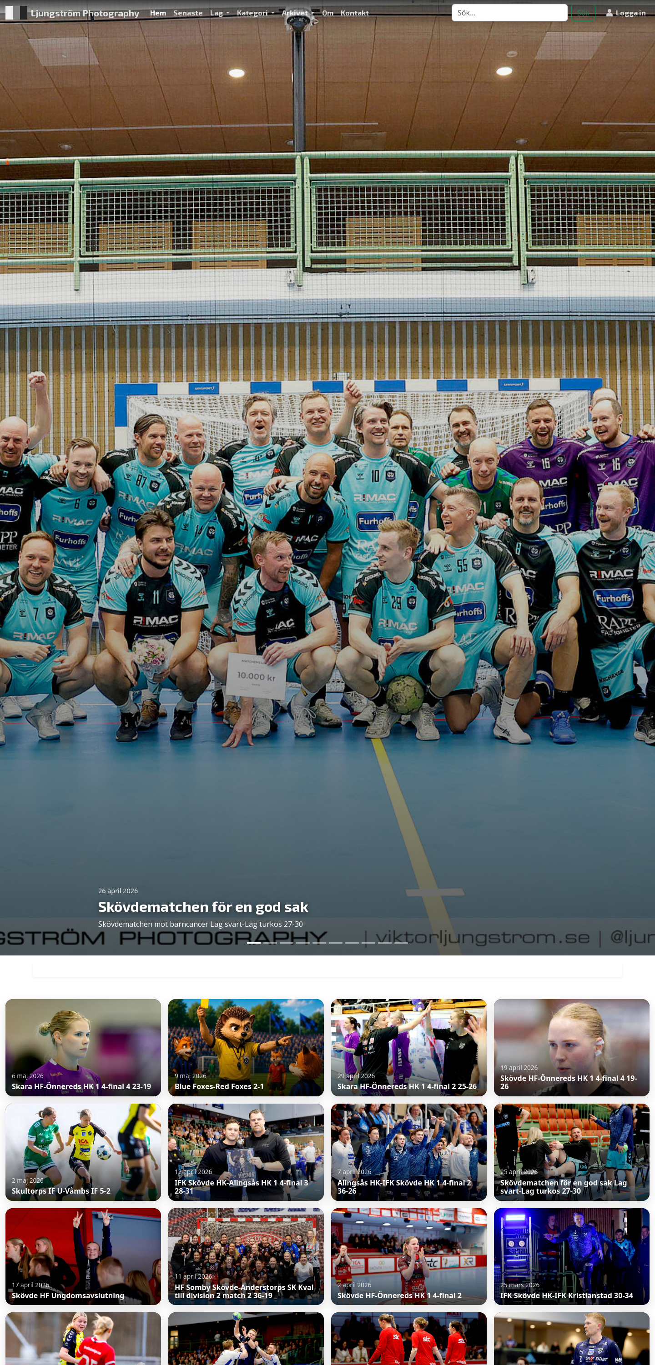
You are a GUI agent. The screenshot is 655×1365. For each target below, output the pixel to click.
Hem (158, 12)
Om (327, 12)
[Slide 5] (319, 943)
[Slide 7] (352, 943)
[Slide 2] (270, 943)
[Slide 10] (401, 943)
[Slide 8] (368, 943)
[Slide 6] (336, 943)
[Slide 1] (254, 943)
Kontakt (355, 12)
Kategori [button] (253, 12)
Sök (583, 13)
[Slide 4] (303, 943)
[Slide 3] (286, 943)
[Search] (510, 12)
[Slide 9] (385, 943)
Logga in (626, 12)
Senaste (188, 12)
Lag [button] (217, 12)
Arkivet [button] (295, 12)
